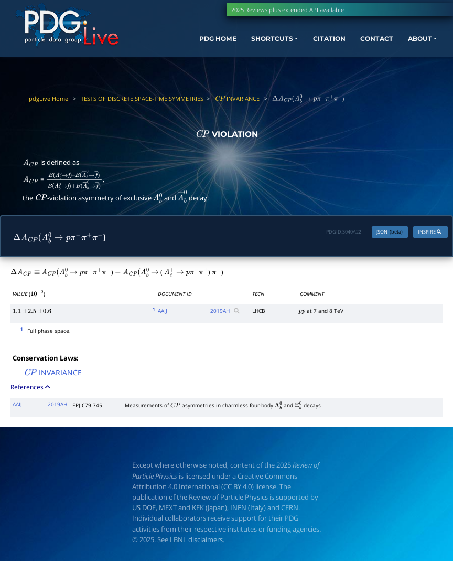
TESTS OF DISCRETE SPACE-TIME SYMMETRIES (142, 98)
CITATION (310, 44)
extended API (300, 10)
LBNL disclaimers (196, 541)
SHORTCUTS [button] (247, 44)
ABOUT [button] (410, 44)
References (30, 388)
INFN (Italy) (248, 509)
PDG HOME (187, 44)
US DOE (144, 509)
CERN (289, 509)
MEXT (168, 509)
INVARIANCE (237, 98)
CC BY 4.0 (237, 488)
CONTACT (363, 44)
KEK (198, 509)
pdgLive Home (48, 98)
